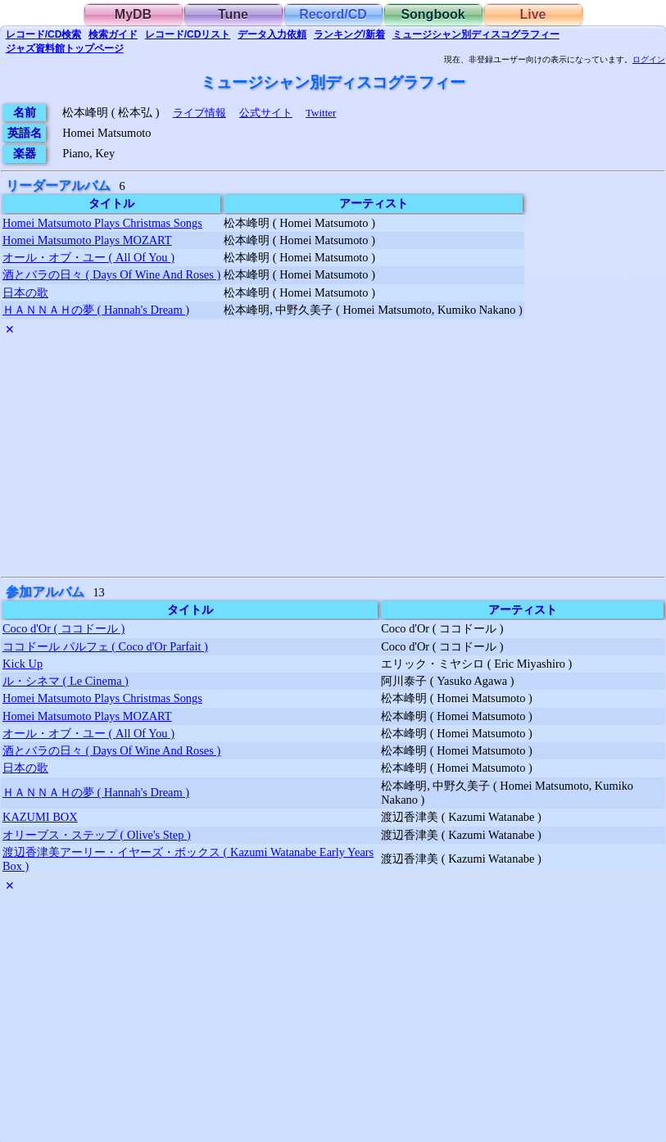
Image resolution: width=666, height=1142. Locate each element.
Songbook (432, 14)
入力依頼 (272, 34)
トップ (65, 48)
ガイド (113, 34)
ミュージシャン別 (476, 34)
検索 (44, 34)
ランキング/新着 (349, 34)
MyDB (133, 14)
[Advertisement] (333, 454)
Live (532, 14)
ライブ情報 (199, 112)
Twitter (321, 112)
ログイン (648, 60)
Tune (233, 14)
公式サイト (265, 112)
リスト (188, 34)
